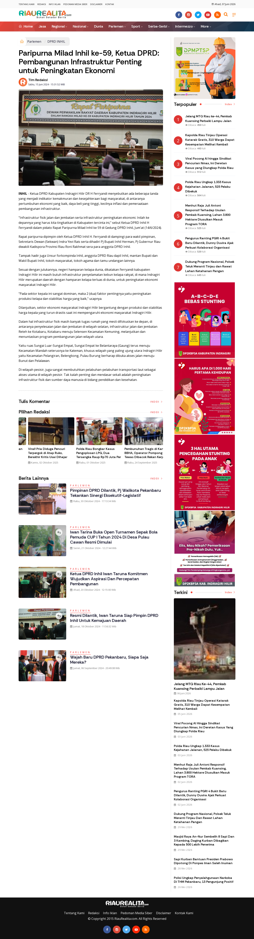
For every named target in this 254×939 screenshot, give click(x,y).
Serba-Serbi (157, 26)
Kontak (109, 4)
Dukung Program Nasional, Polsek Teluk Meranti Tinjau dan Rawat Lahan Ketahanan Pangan (202, 818)
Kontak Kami (184, 913)
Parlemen (116, 26)
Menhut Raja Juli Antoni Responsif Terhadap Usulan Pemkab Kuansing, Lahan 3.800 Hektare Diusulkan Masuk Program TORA (202, 771)
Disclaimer (96, 4)
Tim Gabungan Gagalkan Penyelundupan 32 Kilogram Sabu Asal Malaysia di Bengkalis (40, 455)
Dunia (98, 26)
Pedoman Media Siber (75, 4)
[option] (43, 442)
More (205, 26)
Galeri (4, 894)
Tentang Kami (26, 4)
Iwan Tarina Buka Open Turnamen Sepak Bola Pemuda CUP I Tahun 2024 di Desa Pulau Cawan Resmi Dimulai (114, 537)
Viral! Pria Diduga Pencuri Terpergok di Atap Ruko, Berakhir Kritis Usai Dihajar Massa (135, 455)
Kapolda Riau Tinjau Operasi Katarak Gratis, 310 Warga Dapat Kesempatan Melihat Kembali (202, 705)
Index (156, 401)
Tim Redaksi (38, 80)
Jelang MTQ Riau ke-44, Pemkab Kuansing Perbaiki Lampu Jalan (200, 686)
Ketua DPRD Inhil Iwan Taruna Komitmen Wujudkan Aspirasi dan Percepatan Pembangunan (109, 579)
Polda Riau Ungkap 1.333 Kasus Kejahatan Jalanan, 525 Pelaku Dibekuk (203, 748)
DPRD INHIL (56, 41)
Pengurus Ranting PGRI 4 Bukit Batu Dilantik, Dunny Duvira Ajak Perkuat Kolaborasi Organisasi (200, 795)
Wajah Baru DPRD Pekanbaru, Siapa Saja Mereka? (109, 659)
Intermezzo (184, 26)
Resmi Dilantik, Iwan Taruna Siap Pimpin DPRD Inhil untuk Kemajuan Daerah (114, 618)
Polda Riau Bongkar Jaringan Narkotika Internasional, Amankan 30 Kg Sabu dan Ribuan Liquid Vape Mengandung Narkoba (89, 457)
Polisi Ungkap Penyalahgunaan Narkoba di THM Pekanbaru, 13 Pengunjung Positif (203, 880)
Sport (135, 26)
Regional (58, 26)
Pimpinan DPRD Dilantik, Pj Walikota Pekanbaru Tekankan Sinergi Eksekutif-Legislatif (115, 493)
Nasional (79, 26)
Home (26, 26)
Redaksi (41, 4)
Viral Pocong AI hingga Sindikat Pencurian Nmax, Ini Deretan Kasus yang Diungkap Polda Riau (203, 727)
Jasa (42, 26)
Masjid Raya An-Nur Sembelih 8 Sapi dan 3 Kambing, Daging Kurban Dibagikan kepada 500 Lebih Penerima (204, 840)
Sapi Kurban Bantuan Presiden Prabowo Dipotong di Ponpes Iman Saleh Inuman (203, 861)
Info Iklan (54, 4)
